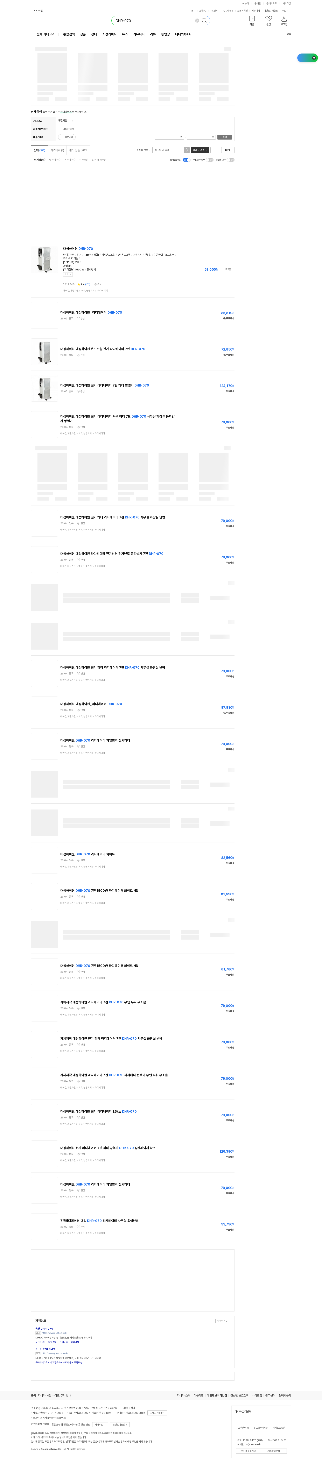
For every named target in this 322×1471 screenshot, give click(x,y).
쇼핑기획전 (242, 10)
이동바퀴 (158, 254)
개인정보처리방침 (217, 1395)
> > (85, 290)
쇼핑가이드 (109, 34)
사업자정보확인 (157, 1413)
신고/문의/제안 (261, 1427)
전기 (79, 254)
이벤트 (267, 10)
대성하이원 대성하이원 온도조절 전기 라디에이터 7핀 (102, 349)
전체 (39, 150)
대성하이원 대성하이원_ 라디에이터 (91, 312)
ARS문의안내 (273, 1451)
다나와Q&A (183, 34)
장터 (94, 34)
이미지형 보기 (219, 150)
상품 (83, 34)
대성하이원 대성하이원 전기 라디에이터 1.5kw (98, 1111)
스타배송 (64, 1342)
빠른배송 (69, 137)
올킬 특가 (52, 1342)
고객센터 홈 (243, 1427)
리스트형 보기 (213, 150)
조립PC (203, 10)
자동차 (192, 10)
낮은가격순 (55, 159)
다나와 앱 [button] (38, 10)
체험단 (275, 10)
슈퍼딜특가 (55, 1362)
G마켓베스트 (41, 1362)
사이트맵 (257, 1395)
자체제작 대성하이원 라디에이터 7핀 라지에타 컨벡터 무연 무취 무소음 (114, 1075)
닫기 (66, 274)
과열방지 (137, 254)
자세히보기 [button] (100, 1424)
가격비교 (57, 150)
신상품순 (83, 159)
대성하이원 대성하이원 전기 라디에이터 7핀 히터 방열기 (104, 385)
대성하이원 (78, 249)
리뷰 (153, 34)
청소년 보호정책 (239, 1395)
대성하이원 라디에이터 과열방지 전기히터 (95, 740)
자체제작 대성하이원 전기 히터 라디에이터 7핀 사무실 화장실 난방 (111, 1039)
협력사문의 (285, 1395)
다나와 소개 (183, 1395)
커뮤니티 (256, 10)
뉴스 (125, 34)
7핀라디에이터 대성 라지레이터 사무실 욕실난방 (99, 1221)
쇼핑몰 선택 (143, 149)
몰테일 (257, 3)
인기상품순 (40, 159)
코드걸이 (169, 254)
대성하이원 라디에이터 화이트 (87, 854)
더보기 (286, 10)
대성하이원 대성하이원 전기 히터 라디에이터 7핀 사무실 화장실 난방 (112, 517)
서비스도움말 (279, 1427)
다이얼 (74, 258)
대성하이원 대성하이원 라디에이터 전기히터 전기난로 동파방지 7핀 (111, 554)
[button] (252, 21)
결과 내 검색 (198, 150)
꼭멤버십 (75, 1342)
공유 (286, 34)
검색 (225, 137)
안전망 (148, 254)
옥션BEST (40, 1342)
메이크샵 (286, 3)
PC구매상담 (227, 10)
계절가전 (62, 120)
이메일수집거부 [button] (248, 1451)
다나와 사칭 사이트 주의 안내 (54, 1395)
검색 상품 (78, 150)
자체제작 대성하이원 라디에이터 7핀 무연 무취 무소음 (103, 1002)
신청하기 (221, 1320)
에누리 (246, 3)
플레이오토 (271, 3)
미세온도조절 (108, 254)
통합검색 (69, 34)
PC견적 (214, 10)
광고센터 (270, 1395)
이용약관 (199, 1395)
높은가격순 (70, 159)
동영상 (165, 34)
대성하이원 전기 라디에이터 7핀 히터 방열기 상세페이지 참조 (108, 1148)
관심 (99, 284)
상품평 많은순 (99, 159)
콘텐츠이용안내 (120, 1424)
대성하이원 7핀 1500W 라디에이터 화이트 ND (99, 891)
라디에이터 (69, 254)
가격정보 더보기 (220, 269)
